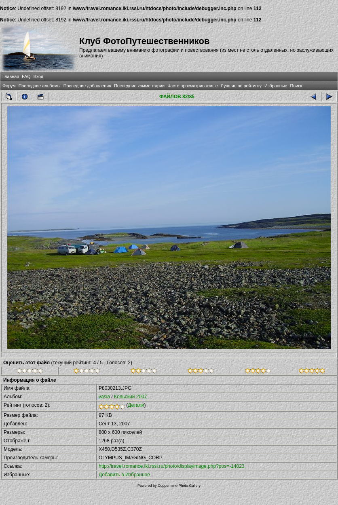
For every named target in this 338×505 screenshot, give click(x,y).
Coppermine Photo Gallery (179, 486)
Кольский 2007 (130, 396)
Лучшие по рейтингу (241, 85)
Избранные (275, 85)
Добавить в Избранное (124, 475)
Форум (9, 85)
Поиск (296, 85)
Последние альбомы (40, 85)
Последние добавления (87, 85)
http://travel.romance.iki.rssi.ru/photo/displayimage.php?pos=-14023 (172, 466)
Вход (38, 76)
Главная (10, 76)
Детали (136, 405)
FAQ (26, 76)
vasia (104, 396)
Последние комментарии (139, 85)
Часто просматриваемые (192, 85)
